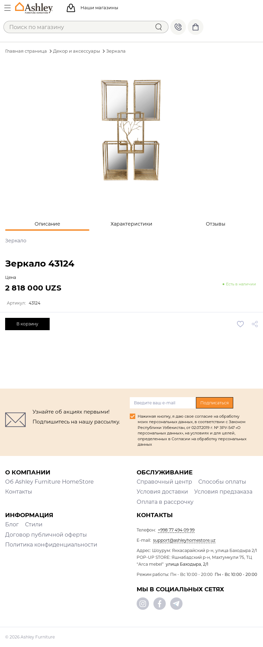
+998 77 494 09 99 (178, 27)
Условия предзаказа (223, 491)
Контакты (18, 491)
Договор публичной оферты (46, 534)
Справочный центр (164, 481)
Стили (33, 524)
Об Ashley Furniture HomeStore (49, 481)
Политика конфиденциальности (51, 544)
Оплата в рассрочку (165, 502)
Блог (12, 524)
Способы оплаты (222, 481)
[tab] (47, 224)
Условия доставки (162, 491)
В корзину (27, 323)
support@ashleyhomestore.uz (184, 540)
